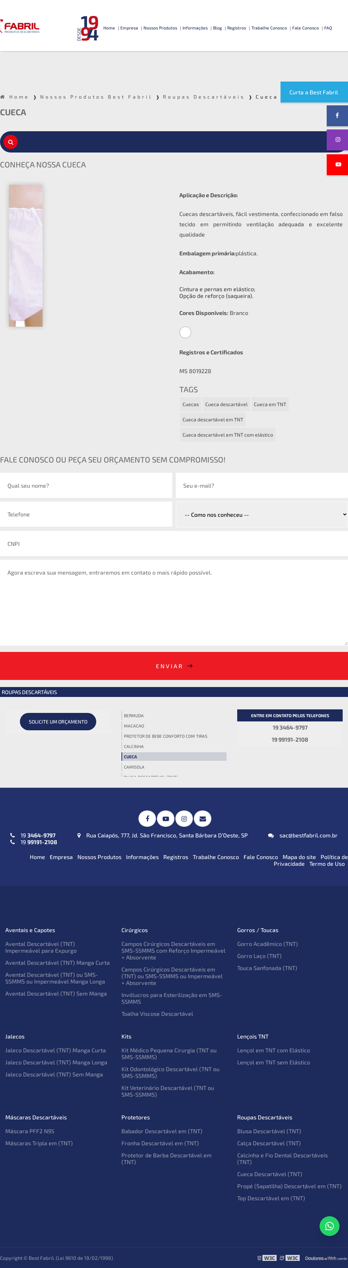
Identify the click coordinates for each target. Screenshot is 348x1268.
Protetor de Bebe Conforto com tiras (165, 735)
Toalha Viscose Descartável (157, 1013)
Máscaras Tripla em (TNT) (39, 1143)
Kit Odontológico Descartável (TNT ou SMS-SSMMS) (170, 1072)
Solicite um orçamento (58, 722)
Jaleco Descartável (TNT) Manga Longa (56, 1062)
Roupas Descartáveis (29, 692)
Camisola (134, 766)
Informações (195, 27)
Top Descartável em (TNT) (271, 1198)
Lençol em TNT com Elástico (273, 1050)
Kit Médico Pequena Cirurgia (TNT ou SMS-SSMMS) (169, 1053)
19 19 (33, 838)
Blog (217, 27)
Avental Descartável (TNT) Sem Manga (56, 993)
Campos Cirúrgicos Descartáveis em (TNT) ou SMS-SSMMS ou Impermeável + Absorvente (172, 976)
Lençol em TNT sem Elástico (273, 1062)
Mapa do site (299, 856)
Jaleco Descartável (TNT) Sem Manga (54, 1074)
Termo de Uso (327, 863)
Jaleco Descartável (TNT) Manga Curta (55, 1050)
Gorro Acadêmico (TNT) (267, 943)
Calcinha (134, 746)
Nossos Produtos (160, 27)
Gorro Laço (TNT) (259, 955)
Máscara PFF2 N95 (29, 1131)
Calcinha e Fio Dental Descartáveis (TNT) (282, 1158)
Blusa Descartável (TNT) (269, 1131)
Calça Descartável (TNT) (269, 1143)
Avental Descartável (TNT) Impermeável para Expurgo (41, 947)
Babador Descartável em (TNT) (161, 1131)
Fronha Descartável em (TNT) (160, 1143)
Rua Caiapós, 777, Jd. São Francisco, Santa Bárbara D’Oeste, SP (162, 835)
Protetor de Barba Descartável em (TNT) (166, 1158)
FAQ (328, 27)
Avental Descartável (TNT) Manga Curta (57, 962)
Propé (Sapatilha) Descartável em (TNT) (289, 1186)
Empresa (129, 27)
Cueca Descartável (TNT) (269, 1173)
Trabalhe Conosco (269, 27)
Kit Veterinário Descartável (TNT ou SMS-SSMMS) (167, 1091)
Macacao (134, 725)
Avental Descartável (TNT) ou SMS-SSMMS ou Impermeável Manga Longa (55, 978)
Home (109, 27)
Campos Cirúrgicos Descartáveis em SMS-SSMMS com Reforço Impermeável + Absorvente (173, 950)
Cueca (130, 756)
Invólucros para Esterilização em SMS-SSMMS (171, 998)
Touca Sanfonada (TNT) (267, 967)
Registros (236, 27)
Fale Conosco (305, 27)
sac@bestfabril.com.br (303, 835)
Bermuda (134, 715)
